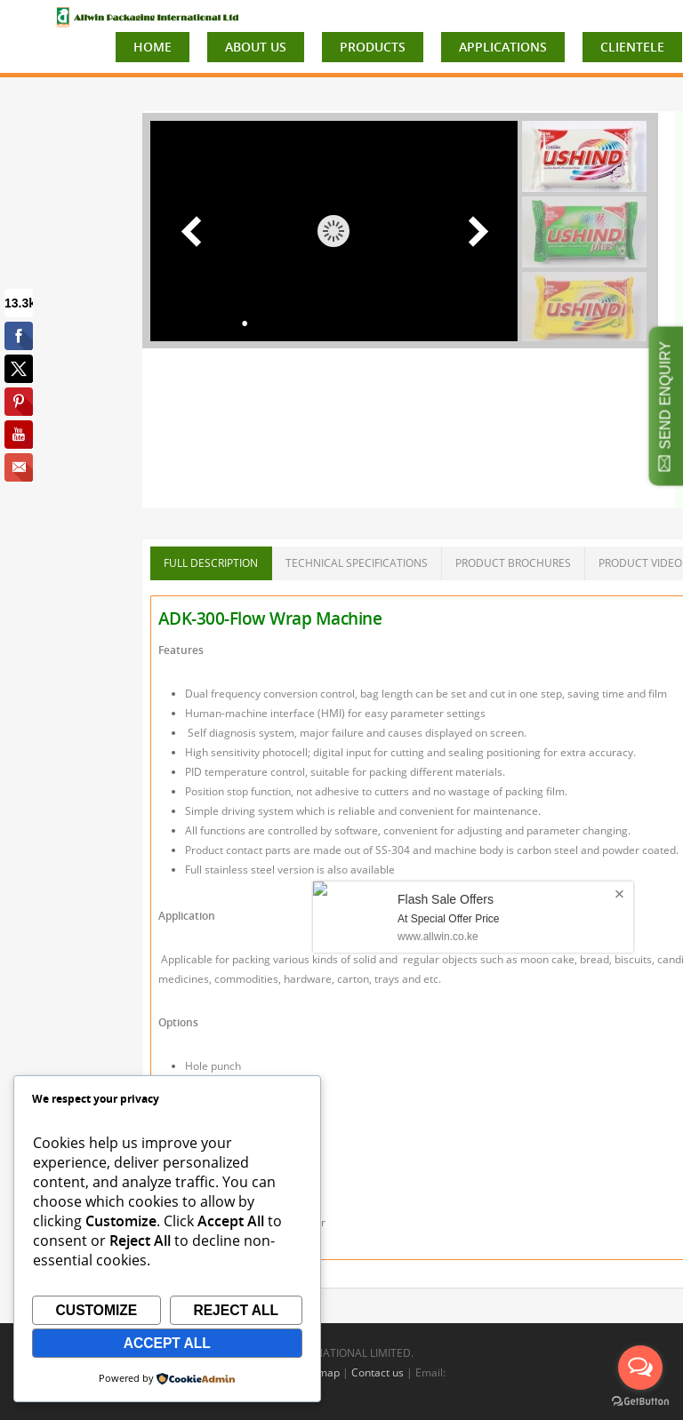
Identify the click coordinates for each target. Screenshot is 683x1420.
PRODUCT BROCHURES (513, 562)
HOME (152, 46)
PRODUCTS (373, 46)
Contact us (377, 1372)
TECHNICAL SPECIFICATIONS (356, 562)
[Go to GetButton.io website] (640, 1402)
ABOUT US (255, 46)
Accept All (167, 1343)
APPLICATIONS (503, 46)
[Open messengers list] (640, 1367)
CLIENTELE (632, 46)
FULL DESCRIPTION (211, 562)
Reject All (235, 1310)
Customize (97, 1310)
